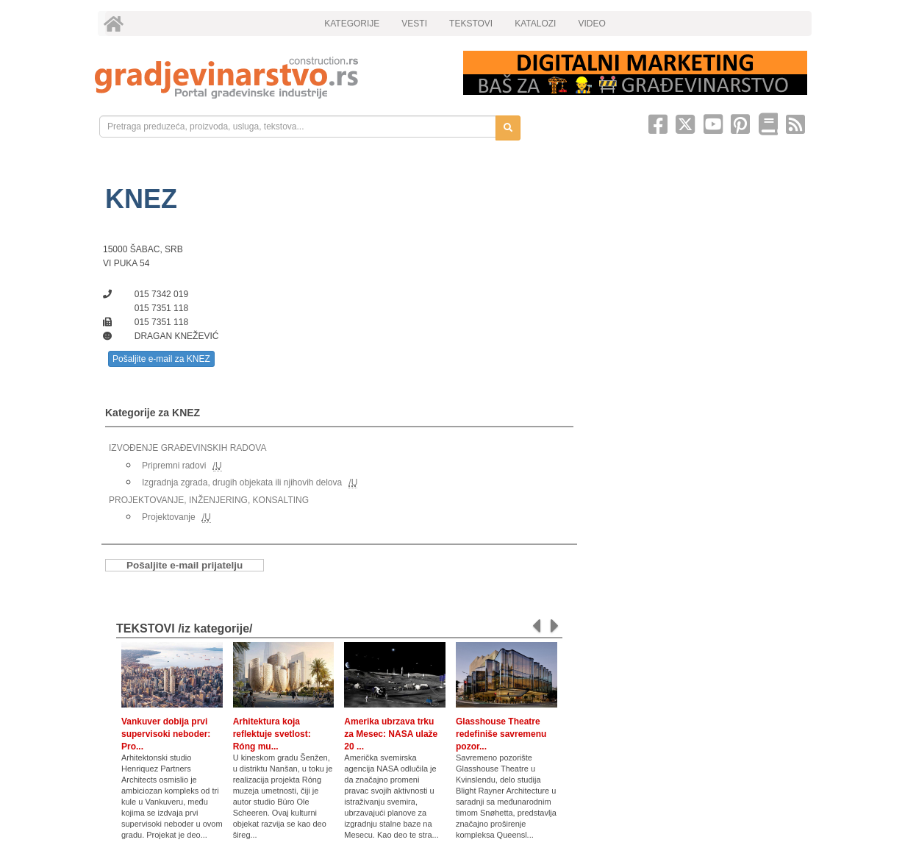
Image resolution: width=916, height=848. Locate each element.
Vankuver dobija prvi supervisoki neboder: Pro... (165, 734)
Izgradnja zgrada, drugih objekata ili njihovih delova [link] (242, 482)
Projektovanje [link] (169, 517)
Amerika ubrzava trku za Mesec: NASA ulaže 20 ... (390, 734)
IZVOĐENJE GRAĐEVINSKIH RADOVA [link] (187, 448)
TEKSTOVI (471, 23)
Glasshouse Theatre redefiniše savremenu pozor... (501, 734)
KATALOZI (535, 23)
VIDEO (591, 23)
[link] (268, 77)
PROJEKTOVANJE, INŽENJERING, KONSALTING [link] (209, 500)
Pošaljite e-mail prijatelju (184, 565)
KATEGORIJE (351, 23)
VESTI (414, 23)
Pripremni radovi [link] (174, 465)
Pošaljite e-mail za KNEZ (161, 359)
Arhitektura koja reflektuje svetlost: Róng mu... (272, 734)
